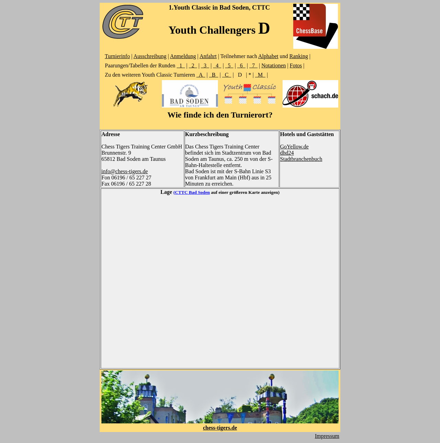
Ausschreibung (149, 56)
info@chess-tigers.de (124, 171)
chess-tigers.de (220, 428)
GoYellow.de (294, 146)
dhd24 (287, 153)
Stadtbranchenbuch (301, 159)
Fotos (296, 65)
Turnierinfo (117, 56)
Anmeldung (183, 56)
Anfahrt (208, 56)
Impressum (327, 436)
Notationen (273, 65)
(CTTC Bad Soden (192, 192)
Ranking (298, 56)
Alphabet (268, 56)
